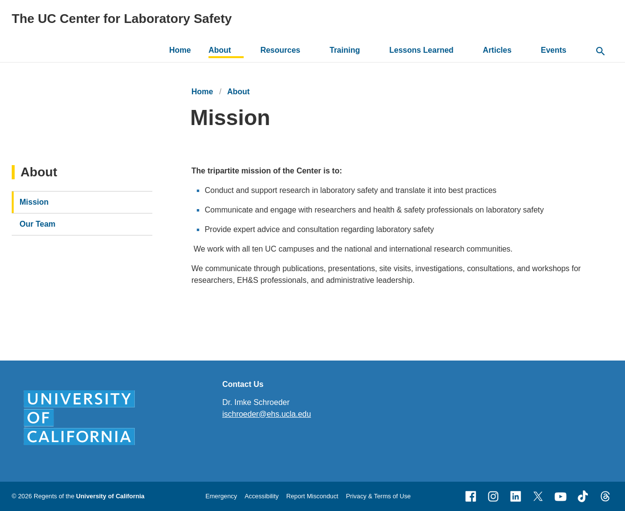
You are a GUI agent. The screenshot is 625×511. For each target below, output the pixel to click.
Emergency (221, 496)
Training (345, 50)
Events (553, 50)
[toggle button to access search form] (600, 52)
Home (180, 50)
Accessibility (262, 496)
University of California (110, 496)
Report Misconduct (312, 496)
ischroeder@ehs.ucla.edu (266, 414)
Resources (280, 50)
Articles (497, 50)
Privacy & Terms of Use (378, 496)
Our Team (38, 224)
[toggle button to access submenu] (238, 50)
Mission (34, 202)
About (219, 50)
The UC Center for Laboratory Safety (122, 18)
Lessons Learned (421, 50)
